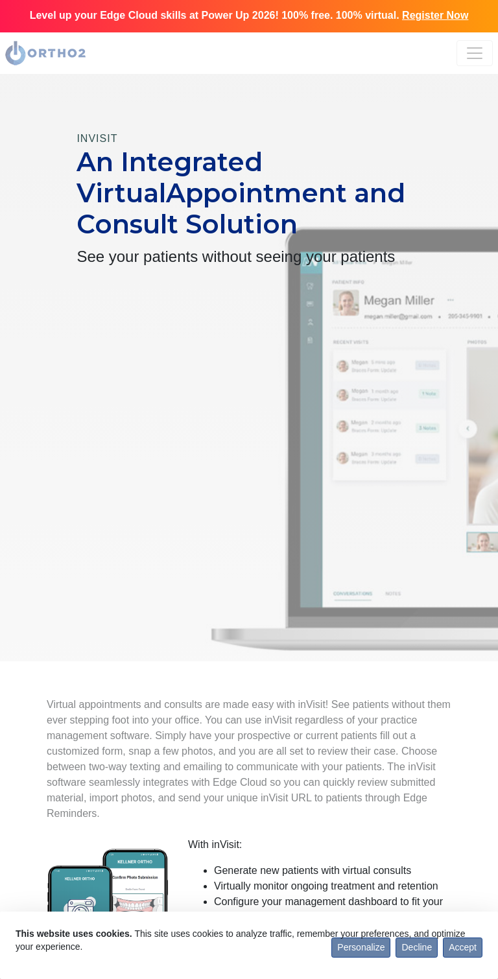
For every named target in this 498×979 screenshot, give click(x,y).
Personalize (361, 947)
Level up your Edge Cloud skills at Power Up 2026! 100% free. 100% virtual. (249, 15)
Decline (416, 947)
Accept (463, 947)
